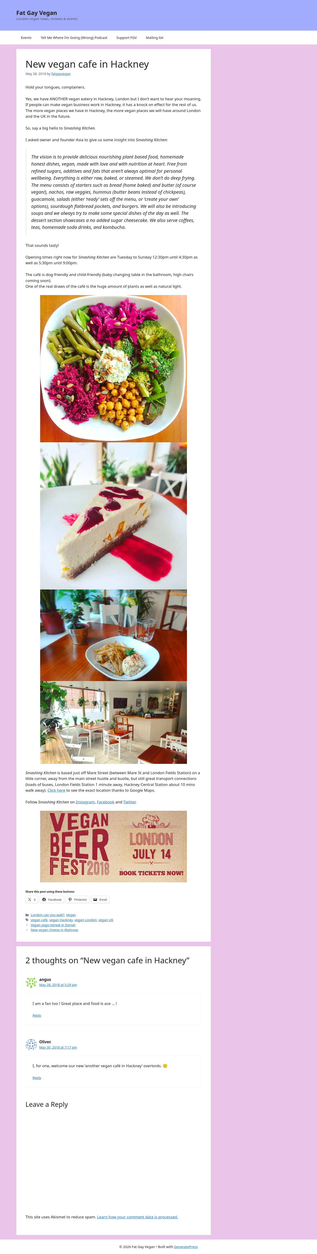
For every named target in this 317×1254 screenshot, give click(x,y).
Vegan (71, 915)
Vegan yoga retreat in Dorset (53, 925)
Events (26, 37)
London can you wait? (47, 915)
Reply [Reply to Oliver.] (37, 1078)
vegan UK (105, 920)
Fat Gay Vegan (36, 13)
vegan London (86, 920)
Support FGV (127, 37)
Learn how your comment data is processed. (137, 1216)
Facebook (105, 802)
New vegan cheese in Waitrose (54, 930)
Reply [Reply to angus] (37, 1015)
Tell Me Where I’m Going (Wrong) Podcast (74, 37)
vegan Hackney (61, 920)
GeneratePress (186, 1246)
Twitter (129, 802)
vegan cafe (39, 920)
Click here (56, 790)
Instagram (85, 802)
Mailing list (154, 37)
